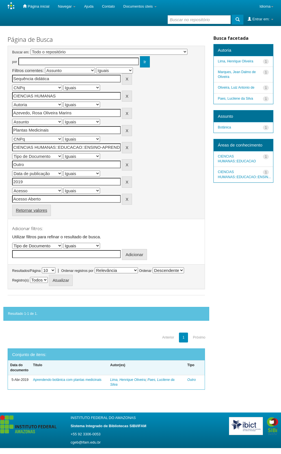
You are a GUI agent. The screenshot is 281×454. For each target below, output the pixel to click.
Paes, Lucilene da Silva (235, 99)
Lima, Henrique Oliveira (128, 380)
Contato (108, 6)
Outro (191, 380)
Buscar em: (20, 52)
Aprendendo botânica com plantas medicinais (67, 380)
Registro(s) (20, 280)
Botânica (224, 127)
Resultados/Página (26, 271)
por (14, 62)
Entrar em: (260, 19)
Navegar (67, 6)
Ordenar (145, 271)
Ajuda (88, 6)
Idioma (266, 6)
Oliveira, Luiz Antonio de (236, 88)
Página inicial (36, 6)
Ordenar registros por (77, 271)
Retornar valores (31, 210)
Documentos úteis (140, 6)
